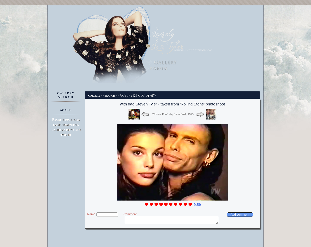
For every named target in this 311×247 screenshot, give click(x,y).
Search (110, 96)
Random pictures (66, 130)
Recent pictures (66, 120)
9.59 (197, 205)
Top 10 (65, 135)
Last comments (66, 125)
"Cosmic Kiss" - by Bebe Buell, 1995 (173, 114)
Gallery (94, 96)
